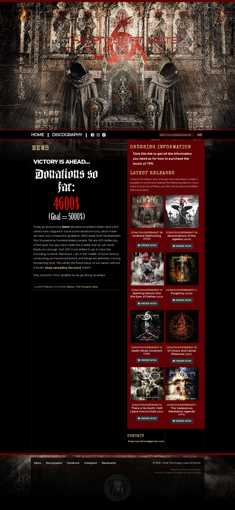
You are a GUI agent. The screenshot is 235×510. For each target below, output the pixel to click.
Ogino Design (194, 472)
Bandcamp (109, 463)
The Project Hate (87, 286)
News (71, 286)
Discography (67, 134)
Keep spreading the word (63, 267)
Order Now (147, 245)
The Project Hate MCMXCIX (116, 42)
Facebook (73, 463)
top (117, 488)
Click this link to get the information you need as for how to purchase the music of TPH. (162, 158)
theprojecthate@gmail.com (146, 441)
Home (37, 134)
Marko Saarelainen (191, 469)
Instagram (90, 463)
